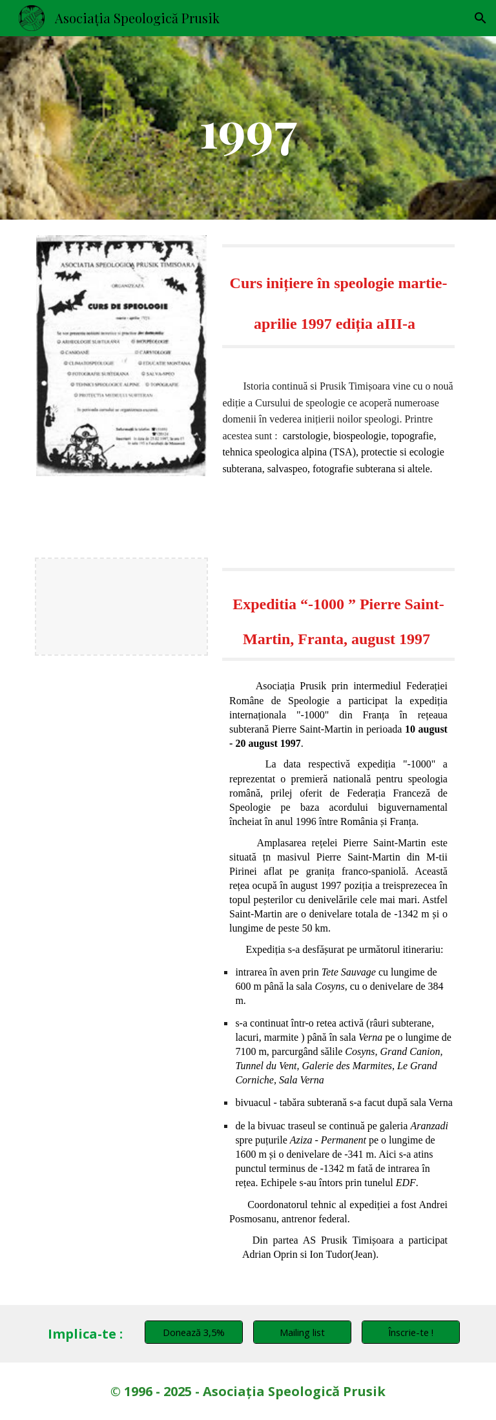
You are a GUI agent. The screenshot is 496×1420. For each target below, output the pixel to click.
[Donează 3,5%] (193, 1332)
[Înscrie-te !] (410, 1332)
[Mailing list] (302, 1332)
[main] (247, 128)
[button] (480, 18)
